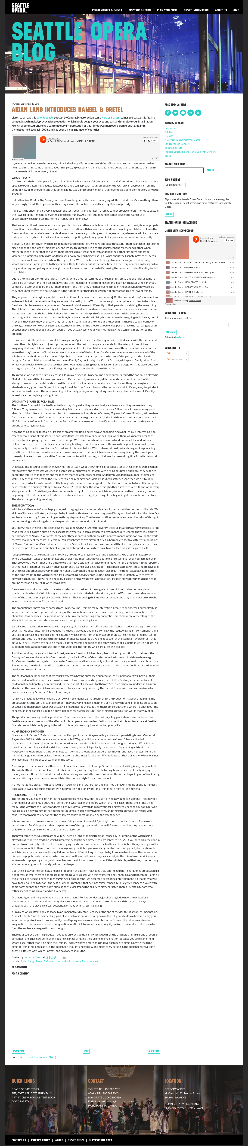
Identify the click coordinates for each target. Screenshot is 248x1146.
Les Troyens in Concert (177, 144)
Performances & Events (107, 10)
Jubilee (169, 132)
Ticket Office (76, 1140)
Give (236, 10)
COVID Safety (20, 1101)
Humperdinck (63, 961)
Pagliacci (170, 128)
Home (86, 1051)
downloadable (45, 117)
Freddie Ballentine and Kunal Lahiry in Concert (190, 152)
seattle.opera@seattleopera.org (117, 1101)
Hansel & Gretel (110, 117)
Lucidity (169, 136)
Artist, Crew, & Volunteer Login (34, 1097)
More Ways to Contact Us (105, 1105)
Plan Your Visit (167, 10)
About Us (221, 10)
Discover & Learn (140, 10)
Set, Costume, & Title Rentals (32, 1093)
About (59, 1140)
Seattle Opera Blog (80, 41)
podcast (93, 961)
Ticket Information (196, 10)
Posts (171, 353)
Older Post (154, 1051)
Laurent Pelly (80, 961)
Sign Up (169, 214)
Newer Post (18, 1051)
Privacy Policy (40, 1140)
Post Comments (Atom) (42, 1057)
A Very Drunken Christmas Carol (182, 140)
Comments (174, 359)
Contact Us (19, 1140)
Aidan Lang (27, 961)
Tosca (168, 156)
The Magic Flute (173, 148)
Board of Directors (25, 1089)
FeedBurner (180, 337)
